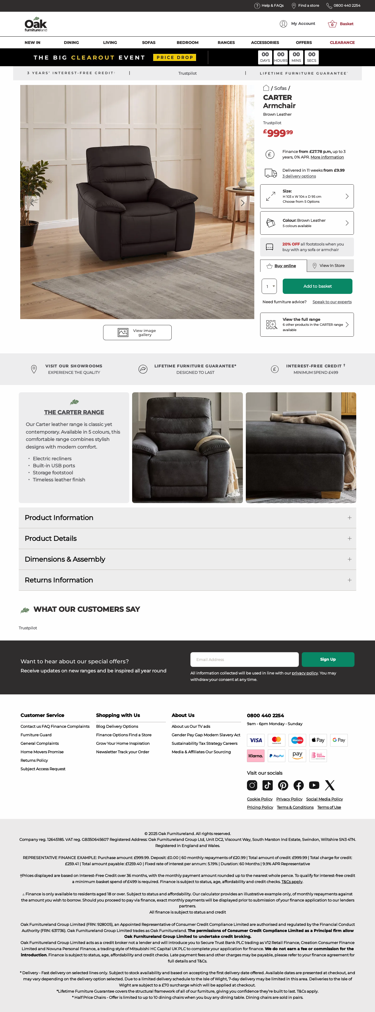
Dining (71, 42)
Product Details (50, 538)
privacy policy (305, 673)
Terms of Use (329, 807)
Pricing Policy (260, 807)
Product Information (59, 518)
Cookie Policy (259, 799)
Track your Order (133, 751)
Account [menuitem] (297, 24)
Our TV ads (200, 726)
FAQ (46, 726)
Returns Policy (34, 760)
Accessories (265, 42)
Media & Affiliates (188, 751)
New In (32, 42)
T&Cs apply (292, 881)
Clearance (342, 42)
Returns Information (59, 580)
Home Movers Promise (42, 751)
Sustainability (185, 743)
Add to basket (318, 286)
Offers (304, 42)
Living (110, 42)
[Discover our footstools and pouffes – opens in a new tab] (315, 247)
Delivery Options (122, 726)
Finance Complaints (70, 726)
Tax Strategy (210, 743)
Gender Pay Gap (187, 734)
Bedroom (187, 42)
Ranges (226, 42)
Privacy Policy (289, 799)
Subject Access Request (43, 768)
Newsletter (106, 751)
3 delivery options (299, 176)
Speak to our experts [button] (332, 301)
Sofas (148, 42)
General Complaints (40, 743)
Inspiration (139, 743)
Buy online (281, 266)
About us (180, 726)
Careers (230, 743)
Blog (100, 726)
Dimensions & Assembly (65, 559)
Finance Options (112, 734)
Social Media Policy (324, 799)
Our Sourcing (218, 751)
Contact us (31, 726)
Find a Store (140, 734)
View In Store (328, 266)
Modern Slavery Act (222, 734)
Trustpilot (187, 73)
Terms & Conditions (295, 807)
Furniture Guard (36, 734)
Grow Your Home (112, 743)
